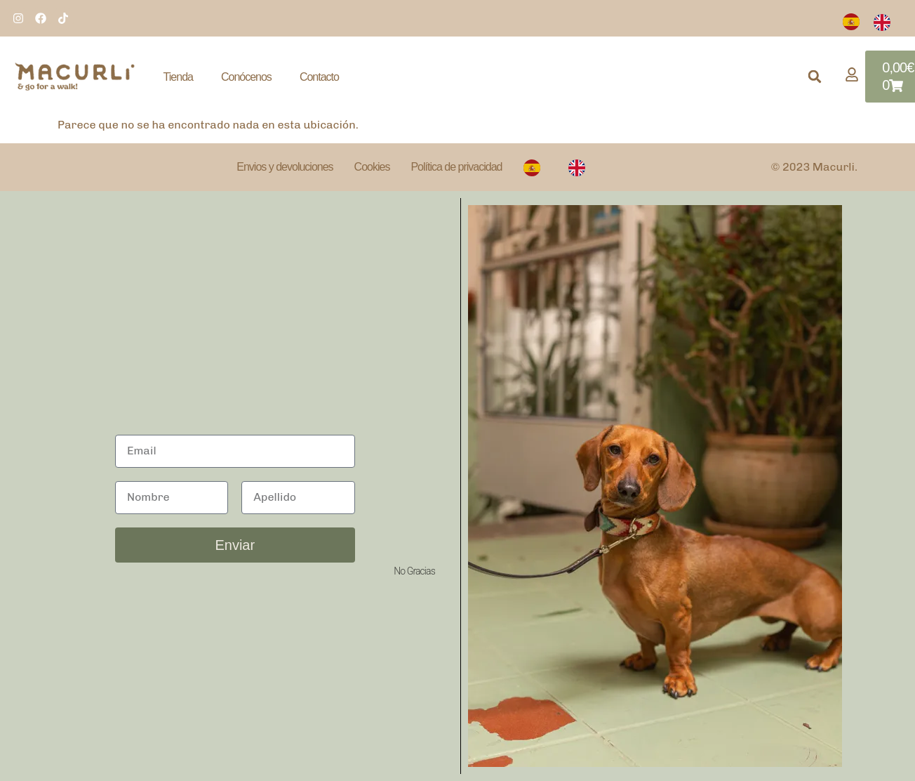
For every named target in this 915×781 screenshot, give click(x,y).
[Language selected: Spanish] (873, 21)
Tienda (178, 77)
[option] (885, 22)
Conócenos (246, 77)
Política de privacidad (456, 167)
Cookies (372, 167)
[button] (815, 76)
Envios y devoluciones (284, 167)
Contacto (319, 77)
